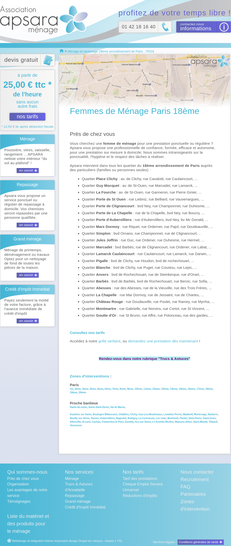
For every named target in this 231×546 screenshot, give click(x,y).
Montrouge (200, 414)
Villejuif (213, 421)
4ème (93, 389)
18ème (209, 389)
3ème (85, 389)
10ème (138, 389)
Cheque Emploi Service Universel (143, 487)
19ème (73, 392)
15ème (182, 389)
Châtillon (124, 414)
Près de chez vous (23, 479)
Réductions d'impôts (140, 496)
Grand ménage (77, 501)
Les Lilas (161, 418)
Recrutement (194, 479)
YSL (119, 541)
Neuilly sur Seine (79, 418)
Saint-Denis (195, 418)
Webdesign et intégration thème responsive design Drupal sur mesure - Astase (60, 541)
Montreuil (172, 418)
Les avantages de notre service (27, 493)
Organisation (18, 484)
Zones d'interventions (89, 376)
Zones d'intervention (195, 505)
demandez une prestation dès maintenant (163, 341)
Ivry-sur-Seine (143, 421)
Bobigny (132, 418)
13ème (165, 389)
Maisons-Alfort (183, 421)
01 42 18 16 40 (138, 26)
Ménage (72, 479)
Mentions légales (164, 542)
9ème (130, 389)
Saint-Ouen (209, 418)
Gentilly (129, 421)
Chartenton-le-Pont (113, 421)
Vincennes (76, 425)
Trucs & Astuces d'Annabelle (79, 487)
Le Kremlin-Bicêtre (163, 421)
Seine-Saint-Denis (98, 407)
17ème (200, 389)
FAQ (185, 486)
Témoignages (19, 501)
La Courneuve (146, 418)
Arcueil (86, 421)
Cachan (95, 421)
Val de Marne (117, 407)
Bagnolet (121, 418)
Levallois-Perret (173, 414)
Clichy (133, 414)
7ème (115, 389)
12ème (156, 389)
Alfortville (75, 421)
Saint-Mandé (200, 421)
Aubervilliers (107, 418)
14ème (173, 389)
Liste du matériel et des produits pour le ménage (28, 523)
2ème (78, 389)
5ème (99, 389)
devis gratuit (21, 59)
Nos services (79, 472)
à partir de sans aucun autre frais (27, 100)
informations (196, 28)
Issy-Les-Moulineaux (150, 414)
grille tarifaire (109, 341)
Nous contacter (197, 472)
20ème (82, 392)
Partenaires (193, 494)
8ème (123, 389)
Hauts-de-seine (78, 407)
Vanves (94, 418)
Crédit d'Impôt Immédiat (85, 507)
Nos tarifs (133, 472)
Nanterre (213, 414)
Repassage (74, 496)
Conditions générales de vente (198, 542)
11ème (147, 389)
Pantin (183, 418)
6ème (108, 389)
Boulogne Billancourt (105, 414)
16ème (191, 389)
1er (71, 389)
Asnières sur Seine (80, 414)
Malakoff (187, 414)
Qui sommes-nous (27, 472)
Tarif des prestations (140, 479)
